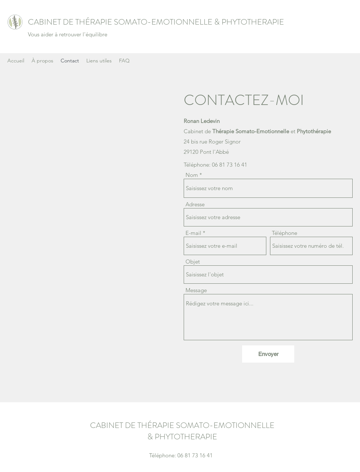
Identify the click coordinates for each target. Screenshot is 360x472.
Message (196, 290)
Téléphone (284, 233)
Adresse (195, 204)
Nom (192, 175)
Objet (193, 261)
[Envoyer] (268, 354)
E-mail (193, 233)
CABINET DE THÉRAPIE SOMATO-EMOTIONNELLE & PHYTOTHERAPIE (156, 22)
